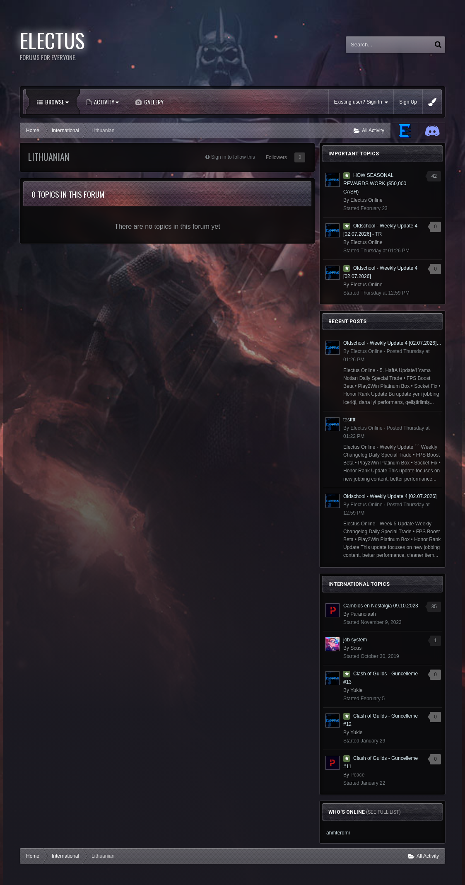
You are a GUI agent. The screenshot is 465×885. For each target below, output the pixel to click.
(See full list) (383, 812)
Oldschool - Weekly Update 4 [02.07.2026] (389, 496)
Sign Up (408, 102)
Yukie (356, 690)
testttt (349, 420)
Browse (56, 101)
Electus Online (366, 200)
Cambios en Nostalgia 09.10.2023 (380, 606)
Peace (357, 775)
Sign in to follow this (233, 157)
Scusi (356, 648)
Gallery (153, 101)
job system (355, 640)
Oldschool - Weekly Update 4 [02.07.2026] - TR (392, 343)
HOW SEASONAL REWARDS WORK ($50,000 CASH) (374, 183)
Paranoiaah (363, 614)
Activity (106, 101)
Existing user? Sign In (361, 102)
